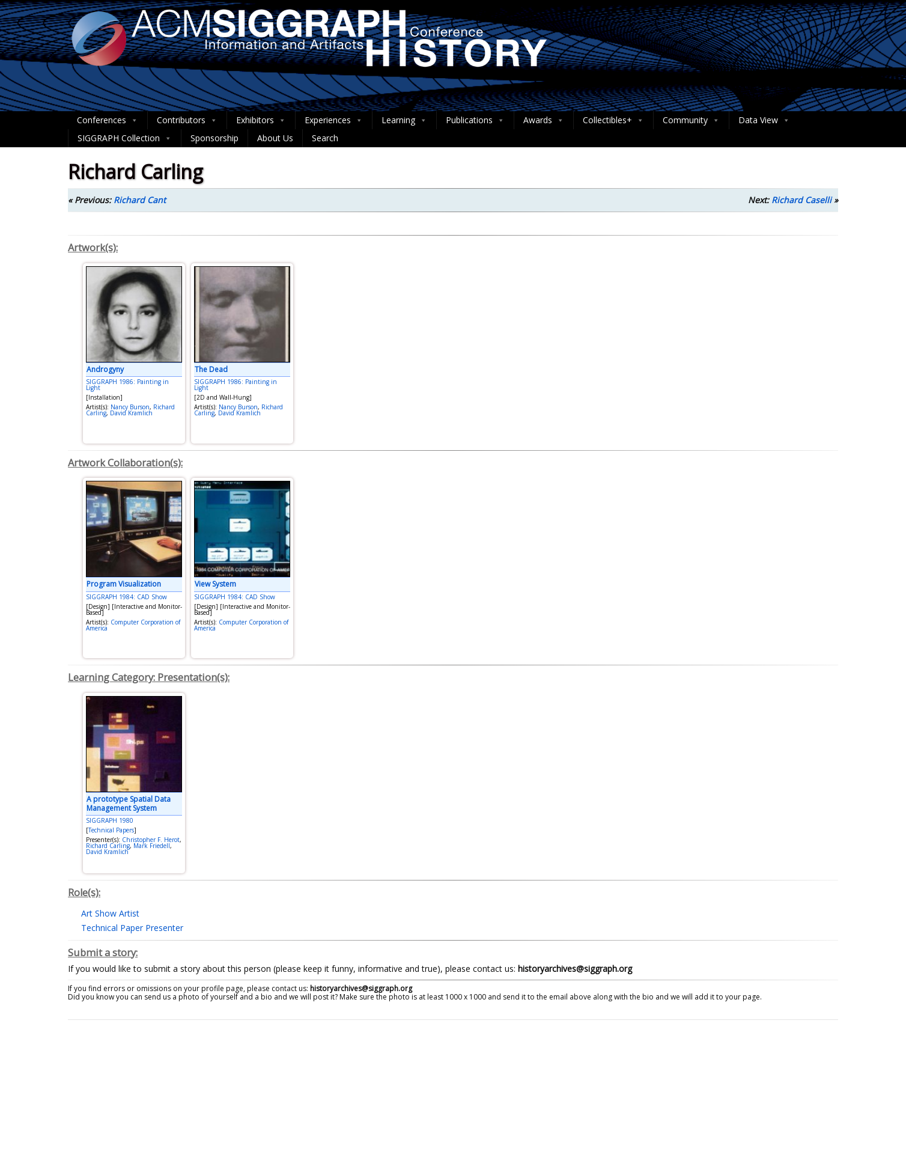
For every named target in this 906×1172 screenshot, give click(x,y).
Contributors (187, 120)
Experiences (334, 120)
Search (325, 138)
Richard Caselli (801, 200)
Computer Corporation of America (133, 625)
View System (215, 584)
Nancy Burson (130, 407)
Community (691, 120)
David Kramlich (131, 413)
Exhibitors (261, 120)
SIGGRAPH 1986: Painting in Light (127, 384)
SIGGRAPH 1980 (109, 820)
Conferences (107, 120)
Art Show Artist (110, 913)
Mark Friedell (151, 845)
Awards (543, 120)
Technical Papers (111, 830)
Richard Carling (108, 845)
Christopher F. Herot (151, 839)
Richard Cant (140, 200)
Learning (404, 120)
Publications (475, 120)
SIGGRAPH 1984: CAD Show (126, 597)
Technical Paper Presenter (132, 927)
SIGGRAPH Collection (125, 138)
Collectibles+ (613, 120)
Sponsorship (214, 138)
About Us (275, 138)
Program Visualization (124, 584)
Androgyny (105, 369)
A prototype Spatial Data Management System (129, 803)
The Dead (211, 369)
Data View (764, 120)
